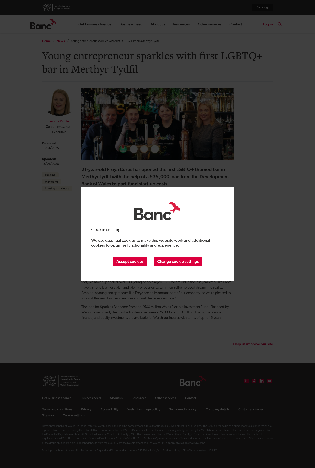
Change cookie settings (178, 261)
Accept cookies (130, 261)
